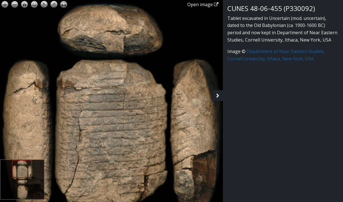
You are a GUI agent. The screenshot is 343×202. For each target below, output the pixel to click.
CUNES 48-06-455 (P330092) (271, 8)
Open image (202, 4)
